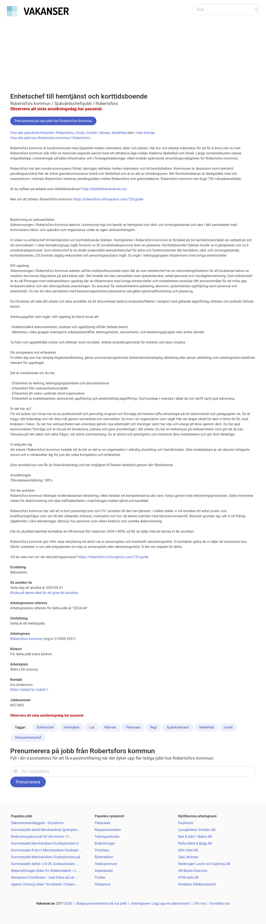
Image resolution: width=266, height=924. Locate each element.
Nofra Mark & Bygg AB (195, 843)
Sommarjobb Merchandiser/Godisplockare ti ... (46, 843)
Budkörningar (105, 843)
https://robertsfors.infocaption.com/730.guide (113, 557)
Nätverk (110, 727)
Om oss (200, 903)
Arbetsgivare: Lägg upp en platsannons (160, 903)
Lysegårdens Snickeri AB (196, 830)
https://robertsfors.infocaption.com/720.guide (108, 199)
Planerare (133, 727)
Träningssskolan (107, 837)
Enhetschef (45, 727)
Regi (153, 727)
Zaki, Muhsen (188, 857)
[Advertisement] (133, 50)
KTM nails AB (188, 877)
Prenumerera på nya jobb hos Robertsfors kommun (53, 121)
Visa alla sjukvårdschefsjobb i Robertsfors (42, 133)
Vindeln (91, 133)
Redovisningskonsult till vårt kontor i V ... (42, 837)
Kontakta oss (220, 903)
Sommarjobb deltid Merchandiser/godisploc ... (46, 830)
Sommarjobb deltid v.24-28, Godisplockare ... (45, 864)
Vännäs (104, 133)
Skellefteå (119, 133)
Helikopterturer (106, 864)
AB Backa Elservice (192, 871)
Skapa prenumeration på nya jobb (101, 903)
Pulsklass (102, 850)
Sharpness (103, 884)
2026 (68, 903)
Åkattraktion (104, 857)
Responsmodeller (108, 830)
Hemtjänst (71, 727)
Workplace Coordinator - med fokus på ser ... (44, 877)
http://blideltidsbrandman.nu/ (105, 189)
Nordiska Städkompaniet (197, 884)
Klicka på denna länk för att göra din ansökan (44, 593)
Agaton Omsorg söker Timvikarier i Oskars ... (44, 884)
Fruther (100, 877)
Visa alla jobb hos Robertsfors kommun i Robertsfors (50, 138)
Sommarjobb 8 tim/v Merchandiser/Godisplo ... (46, 850)
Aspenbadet (104, 871)
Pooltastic (186, 823)
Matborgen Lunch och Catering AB (204, 864)
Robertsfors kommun (26, 639)
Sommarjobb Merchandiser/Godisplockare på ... (47, 857)
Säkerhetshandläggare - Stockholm (37, 823)
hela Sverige (145, 133)
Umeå (80, 133)
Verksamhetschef (28, 738)
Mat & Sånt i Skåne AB (195, 837)
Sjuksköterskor (178, 727)
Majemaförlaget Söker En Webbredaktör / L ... (45, 871)
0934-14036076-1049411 (29, 690)
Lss (91, 727)
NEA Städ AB (188, 850)
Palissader (103, 823)
